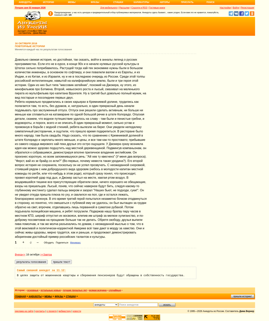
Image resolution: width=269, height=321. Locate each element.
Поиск (210, 2)
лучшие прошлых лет (75, 290)
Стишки (118, 2)
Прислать (187, 2)
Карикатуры (141, 2)
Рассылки (124, 7)
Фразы (95, 2)
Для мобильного (109, 7)
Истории (48, 2)
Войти (236, 7)
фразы (59, 296)
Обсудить (49, 242)
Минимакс (75, 242)
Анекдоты (25, 2)
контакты (40, 311)
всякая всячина (98, 290)
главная (20, 296)
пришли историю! (242, 296)
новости (77, 311)
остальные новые (51, 290)
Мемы (72, 2)
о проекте (52, 311)
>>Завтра (46, 254)
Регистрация (247, 7)
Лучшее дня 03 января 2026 (30, 7)
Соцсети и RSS (139, 7)
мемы (48, 296)
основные (32, 290)
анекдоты (35, 296)
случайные (115, 290)
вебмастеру (65, 311)
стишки (71, 296)
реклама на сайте (24, 311)
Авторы (165, 2)
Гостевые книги (157, 7)
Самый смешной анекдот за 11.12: (41, 270)
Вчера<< (20, 254)
